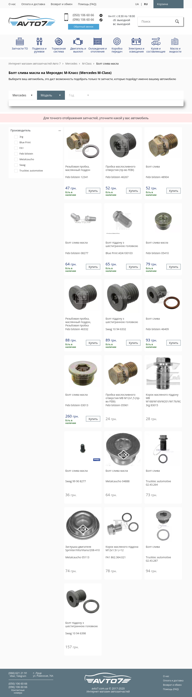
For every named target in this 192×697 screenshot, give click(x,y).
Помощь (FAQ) (87, 4)
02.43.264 (158, 482)
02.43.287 (158, 558)
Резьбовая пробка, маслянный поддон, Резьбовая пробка (78, 322)
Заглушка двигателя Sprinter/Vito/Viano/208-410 (82, 548)
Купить (93, 191)
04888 (117, 481)
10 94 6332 (115, 329)
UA (137, 4)
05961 (116, 405)
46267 (116, 177)
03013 (76, 405)
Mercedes (71, 63)
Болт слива (153, 166)
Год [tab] (71, 95)
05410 (157, 253)
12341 (76, 177)
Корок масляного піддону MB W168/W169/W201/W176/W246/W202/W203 (163, 398)
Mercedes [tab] (19, 95)
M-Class (87, 63)
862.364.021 (115, 557)
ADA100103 (118, 253)
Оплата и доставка (33, 4)
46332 (76, 329)
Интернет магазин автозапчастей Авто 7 (35, 63)
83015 (152, 405)
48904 (157, 177)
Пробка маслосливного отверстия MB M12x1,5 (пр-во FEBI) (122, 398)
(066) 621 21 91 (18, 673)
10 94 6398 (75, 633)
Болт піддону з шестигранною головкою (121, 244)
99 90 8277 (75, 481)
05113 (77, 557)
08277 (76, 253)
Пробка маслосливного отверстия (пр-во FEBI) (120, 168)
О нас (12, 4)
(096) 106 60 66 (88, 19)
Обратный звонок (83, 26)
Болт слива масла (107, 63)
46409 (157, 329)
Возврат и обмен (61, 4)
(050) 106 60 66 (88, 15)
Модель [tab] (46, 95)
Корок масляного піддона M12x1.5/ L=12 (121, 548)
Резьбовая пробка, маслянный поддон (77, 168)
